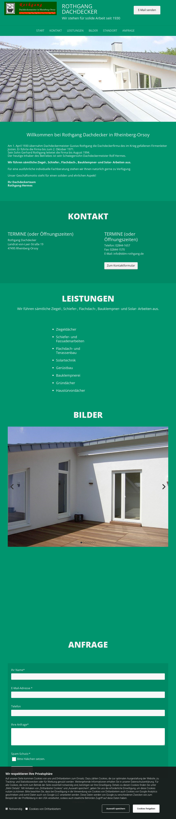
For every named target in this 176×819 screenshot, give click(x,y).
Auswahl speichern (115, 808)
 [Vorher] (13, 486)
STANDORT (110, 30)
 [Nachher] (163, 486)
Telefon (16, 706)
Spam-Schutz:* (20, 753)
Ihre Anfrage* (20, 724)
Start (40, 30)
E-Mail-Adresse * (21, 688)
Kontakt (56, 30)
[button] (147, 10)
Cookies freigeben (146, 808)
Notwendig (14, 809)
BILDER (93, 30)
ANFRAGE (128, 30)
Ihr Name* (18, 670)
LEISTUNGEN (75, 30)
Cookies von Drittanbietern (43, 809)
